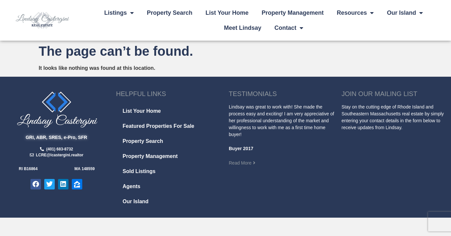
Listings (119, 13)
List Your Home (227, 13)
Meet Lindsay (242, 28)
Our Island (405, 13)
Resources (355, 13)
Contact (288, 28)
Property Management (293, 13)
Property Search (169, 13)
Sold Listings (139, 171)
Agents (131, 186)
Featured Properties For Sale (158, 126)
